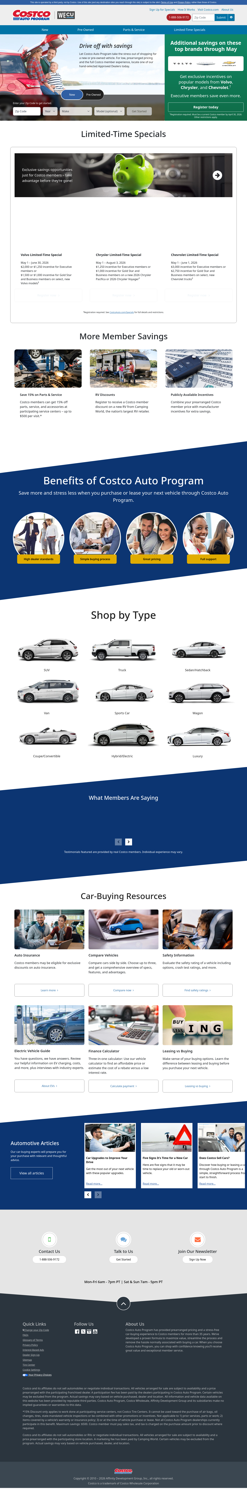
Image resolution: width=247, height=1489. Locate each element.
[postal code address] (203, 17)
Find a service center (48, 431)
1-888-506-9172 (179, 17)
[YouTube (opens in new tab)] (95, 1332)
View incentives (199, 431)
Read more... (94, 1185)
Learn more (49, 991)
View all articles (31, 1174)
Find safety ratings (197, 991)
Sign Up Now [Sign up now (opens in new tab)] (197, 1260)
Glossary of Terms (33, 1341)
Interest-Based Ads (33, 1351)
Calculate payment (123, 1087)
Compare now (123, 991)
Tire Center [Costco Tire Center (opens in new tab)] (29, 1365)
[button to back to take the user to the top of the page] (123, 1304)
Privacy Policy (30, 1346)
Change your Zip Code (36, 1331)
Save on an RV (123, 431)
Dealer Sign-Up (31, 1356)
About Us (227, 9)
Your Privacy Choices (37, 1375)
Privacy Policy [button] (184, 2)
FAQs (25, 1336)
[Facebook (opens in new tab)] (77, 1332)
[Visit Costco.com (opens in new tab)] (123, 1472)
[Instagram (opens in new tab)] (89, 1332)
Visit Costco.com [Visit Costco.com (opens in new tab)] (208, 9)
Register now (48, 295)
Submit (221, 17)
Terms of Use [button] (167, 2)
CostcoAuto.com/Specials (122, 312)
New (45, 30)
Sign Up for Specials (162, 9)
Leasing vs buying (197, 1087)
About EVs (49, 1087)
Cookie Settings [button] (31, 1370)
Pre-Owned (86, 30)
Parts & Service (134, 30)
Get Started (123, 1260)
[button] (231, 17)
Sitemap (27, 1360)
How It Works (186, 9)
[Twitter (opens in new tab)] (83, 1332)
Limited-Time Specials (189, 30)
